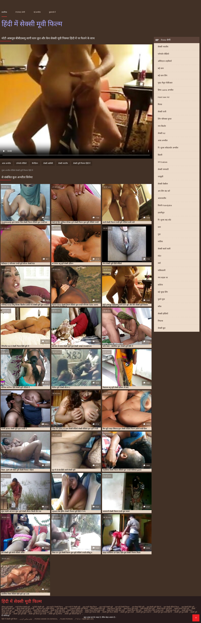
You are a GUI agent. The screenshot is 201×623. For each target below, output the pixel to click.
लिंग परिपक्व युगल (164, 119)
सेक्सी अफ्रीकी (48, 163)
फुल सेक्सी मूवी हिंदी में (154, 607)
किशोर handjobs (165, 205)
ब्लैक (159, 306)
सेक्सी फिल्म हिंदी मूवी (134, 610)
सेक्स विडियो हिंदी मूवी (147, 609)
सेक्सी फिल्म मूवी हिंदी (58, 610)
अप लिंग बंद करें (164, 191)
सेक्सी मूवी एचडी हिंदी (62, 612)
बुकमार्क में (52, 12)
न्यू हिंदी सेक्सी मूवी (38, 607)
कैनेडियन (35, 163)
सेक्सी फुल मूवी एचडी (8, 612)
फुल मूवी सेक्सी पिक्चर (122, 607)
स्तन (159, 227)
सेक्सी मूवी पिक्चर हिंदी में (81, 163)
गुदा (159, 234)
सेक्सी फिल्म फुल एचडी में (23, 610)
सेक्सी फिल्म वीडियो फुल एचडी (94, 610)
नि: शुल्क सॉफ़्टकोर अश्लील (168, 147)
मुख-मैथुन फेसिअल (165, 83)
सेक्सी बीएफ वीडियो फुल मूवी (43, 612)
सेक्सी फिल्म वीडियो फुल (75, 610)
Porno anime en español (46, 619)
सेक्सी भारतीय (163, 46)
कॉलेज (160, 285)
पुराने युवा (161, 299)
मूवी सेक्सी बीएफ (62, 609)
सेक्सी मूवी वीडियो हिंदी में (73, 614)
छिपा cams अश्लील (165, 90)
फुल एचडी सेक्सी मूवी (106, 607)
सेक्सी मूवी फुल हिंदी (20, 614)
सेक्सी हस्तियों (163, 313)
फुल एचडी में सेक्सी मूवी (72, 607)
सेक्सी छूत (161, 328)
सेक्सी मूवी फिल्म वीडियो (110, 612)
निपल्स (160, 321)
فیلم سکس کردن (26, 619)
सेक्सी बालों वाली (164, 249)
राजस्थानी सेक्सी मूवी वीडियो (79, 609)
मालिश (160, 241)
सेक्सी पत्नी (162, 111)
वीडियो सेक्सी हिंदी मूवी (97, 609)
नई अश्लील (37, 12)
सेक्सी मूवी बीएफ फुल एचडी (37, 614)
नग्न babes (162, 162)
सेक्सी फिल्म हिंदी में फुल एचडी (153, 610)
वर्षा (159, 263)
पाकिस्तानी (161, 270)
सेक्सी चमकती (163, 169)
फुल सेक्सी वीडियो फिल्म (171, 607)
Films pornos (66, 619)
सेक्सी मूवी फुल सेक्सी (181, 612)
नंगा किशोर (162, 126)
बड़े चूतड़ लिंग (163, 292)
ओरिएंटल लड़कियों (165, 61)
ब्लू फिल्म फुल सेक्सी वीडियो (45, 609)
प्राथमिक (4, 12)
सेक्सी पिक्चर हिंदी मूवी (181, 609)
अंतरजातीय (162, 198)
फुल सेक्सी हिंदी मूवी (188, 607)
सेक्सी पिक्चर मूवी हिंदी (164, 609)
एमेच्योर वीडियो (163, 54)
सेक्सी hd (161, 133)
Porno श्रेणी (20, 12)
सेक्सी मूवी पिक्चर (77, 612)
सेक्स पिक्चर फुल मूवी (114, 609)
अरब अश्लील (163, 140)
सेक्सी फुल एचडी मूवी (172, 610)
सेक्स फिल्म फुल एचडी (131, 609)
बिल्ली (160, 155)
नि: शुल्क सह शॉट (164, 220)
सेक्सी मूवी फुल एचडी (127, 612)
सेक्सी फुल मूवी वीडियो (24, 612)
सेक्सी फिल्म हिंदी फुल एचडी (116, 610)
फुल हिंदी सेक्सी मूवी (8, 609)
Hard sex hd (163, 97)
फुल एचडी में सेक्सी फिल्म (55, 607)
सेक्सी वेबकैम (163, 184)
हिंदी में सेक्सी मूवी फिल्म (9, 619)
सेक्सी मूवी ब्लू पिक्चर (55, 614)
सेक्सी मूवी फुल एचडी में (143, 612)
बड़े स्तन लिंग (162, 75)
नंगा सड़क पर (163, 277)
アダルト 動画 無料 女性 (84, 619)
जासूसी (160, 176)
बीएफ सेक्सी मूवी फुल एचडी (25, 609)
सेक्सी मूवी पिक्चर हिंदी (92, 612)
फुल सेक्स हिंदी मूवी (138, 607)
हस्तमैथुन (161, 212)
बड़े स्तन (161, 68)
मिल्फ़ (160, 104)
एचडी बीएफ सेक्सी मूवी (22, 607)
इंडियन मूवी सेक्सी (7, 607)
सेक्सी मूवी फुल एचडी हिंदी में (163, 612)
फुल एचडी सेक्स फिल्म (90, 607)
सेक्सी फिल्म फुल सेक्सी (40, 610)
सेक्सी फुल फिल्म (187, 610)
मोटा (159, 256)
